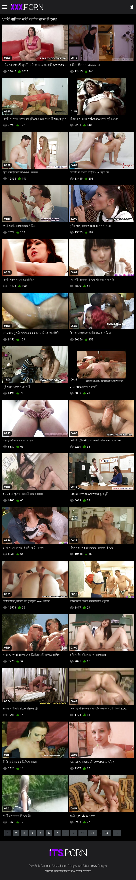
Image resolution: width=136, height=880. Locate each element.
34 (106, 833)
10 (82, 833)
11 (92, 833)
